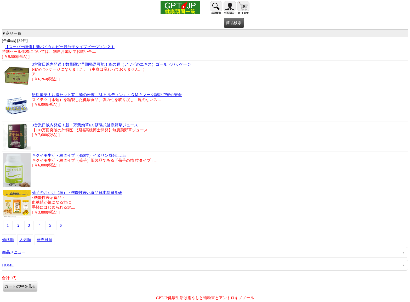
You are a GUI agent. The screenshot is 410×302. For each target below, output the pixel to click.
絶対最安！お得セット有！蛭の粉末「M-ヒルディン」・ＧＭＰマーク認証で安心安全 (107, 95)
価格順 (8, 240)
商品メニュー (14, 252)
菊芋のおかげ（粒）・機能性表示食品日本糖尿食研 (77, 193)
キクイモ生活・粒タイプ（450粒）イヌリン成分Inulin (79, 155)
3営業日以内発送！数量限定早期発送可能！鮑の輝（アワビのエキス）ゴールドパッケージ (111, 64)
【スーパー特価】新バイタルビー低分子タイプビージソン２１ (60, 47)
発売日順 (44, 240)
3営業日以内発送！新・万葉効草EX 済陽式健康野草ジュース (85, 125)
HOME (8, 265)
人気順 (25, 240)
